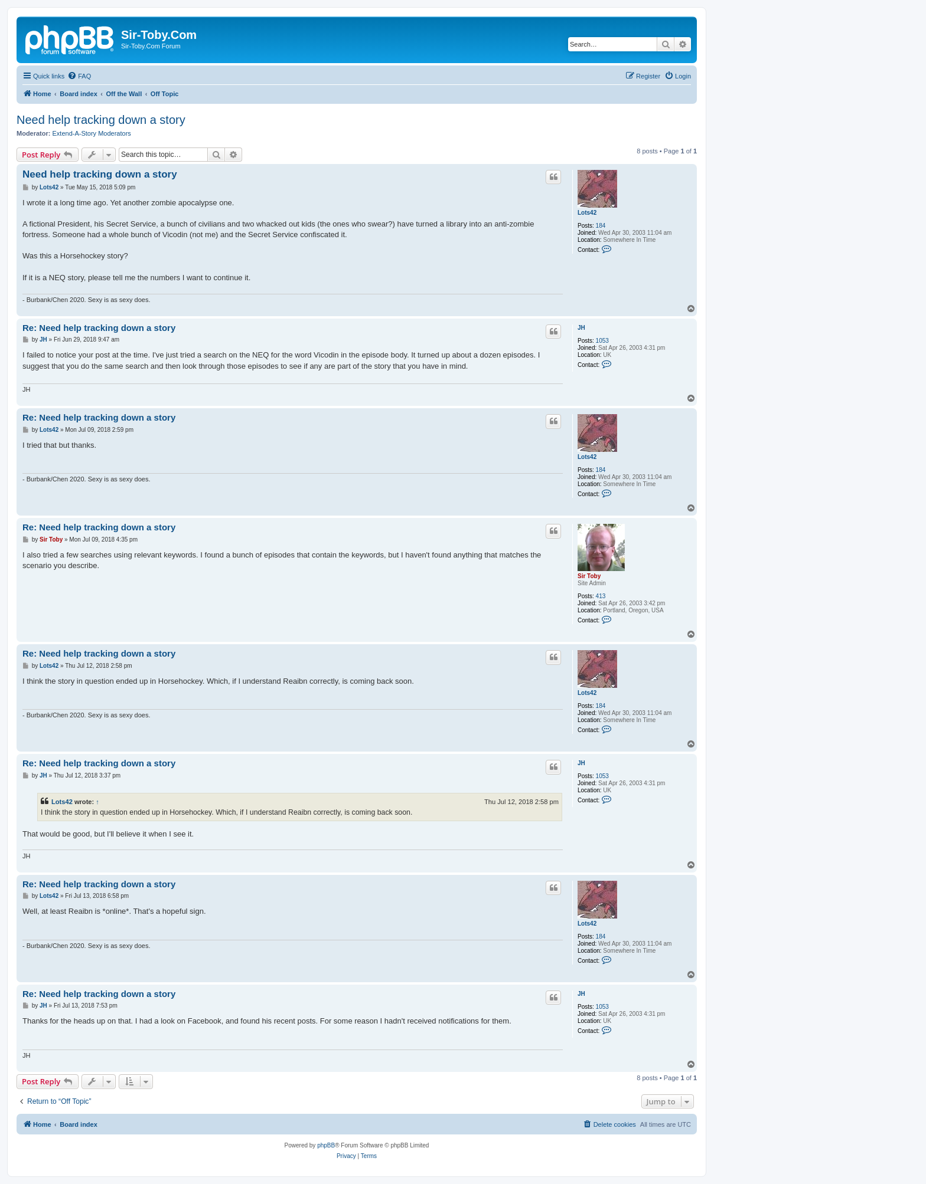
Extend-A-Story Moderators (92, 133)
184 (601, 225)
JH (581, 327)
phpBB (326, 1145)
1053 (602, 340)
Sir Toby (589, 576)
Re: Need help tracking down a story (98, 328)
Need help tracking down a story (101, 119)
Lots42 (587, 212)
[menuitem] (79, 76)
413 (601, 596)
